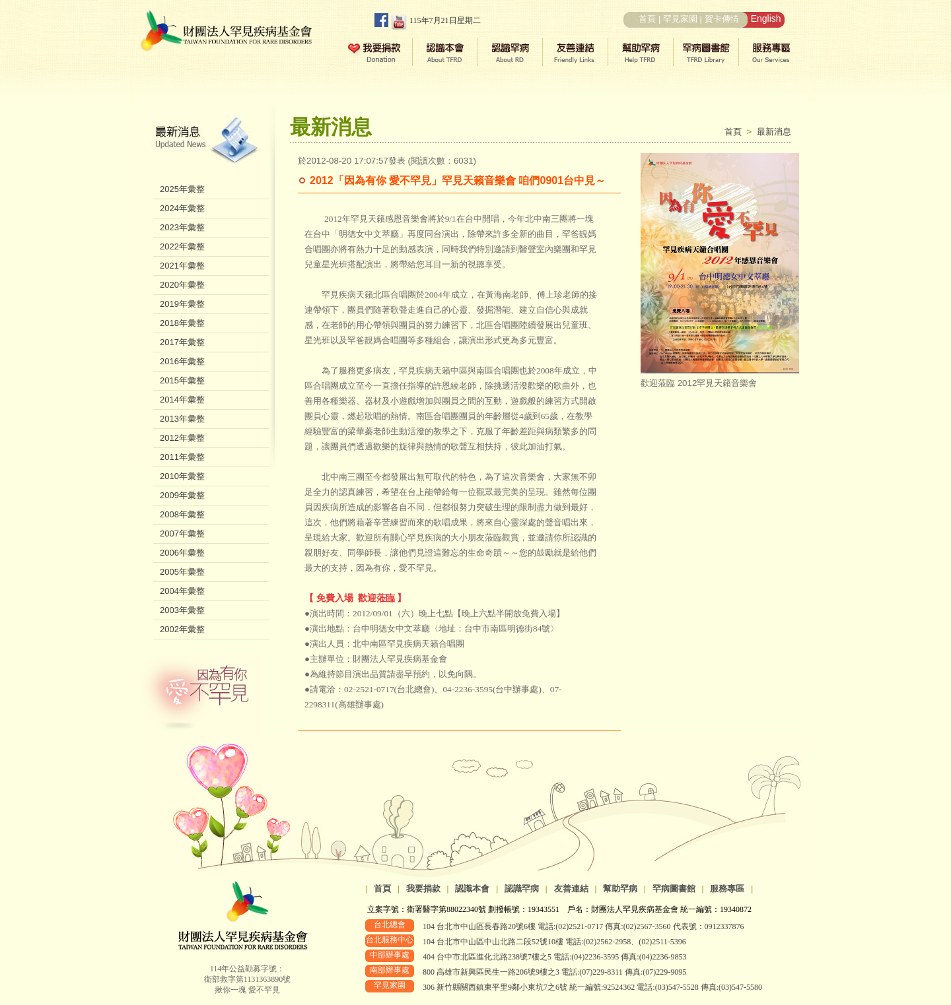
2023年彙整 (182, 227)
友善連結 (571, 888)
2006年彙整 (182, 553)
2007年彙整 (182, 533)
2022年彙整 (182, 246)
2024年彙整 (182, 208)
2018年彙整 (182, 323)
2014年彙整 (182, 400)
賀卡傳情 (722, 19)
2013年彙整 (182, 419)
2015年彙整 (182, 380)
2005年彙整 (182, 572)
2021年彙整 (182, 266)
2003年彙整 (182, 610)
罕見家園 (680, 19)
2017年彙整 (182, 342)
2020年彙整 (182, 285)
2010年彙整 (182, 476)
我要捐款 (423, 888)
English (766, 18)
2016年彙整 (182, 361)
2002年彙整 (182, 629)
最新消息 (774, 132)
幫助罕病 (620, 888)
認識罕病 (522, 888)
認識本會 (472, 888)
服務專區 (727, 888)
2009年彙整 (182, 495)
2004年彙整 (182, 591)
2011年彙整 (182, 457)
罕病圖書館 (673, 888)
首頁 (647, 19)
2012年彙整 (182, 438)
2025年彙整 (182, 189)
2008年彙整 (182, 514)
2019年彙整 (182, 304)
